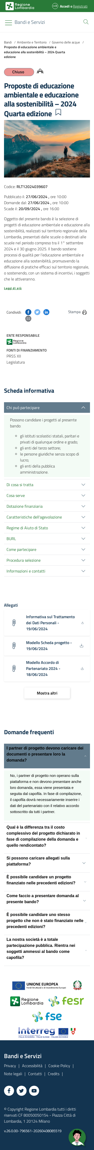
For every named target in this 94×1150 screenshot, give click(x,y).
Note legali (13, 1074)
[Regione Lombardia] (30, 22)
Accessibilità (32, 1066)
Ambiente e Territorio (32, 42)
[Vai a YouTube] (34, 1091)
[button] (85, 21)
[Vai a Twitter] (22, 1091)
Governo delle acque (66, 42)
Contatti (35, 1074)
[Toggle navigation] (9, 23)
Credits (53, 1074)
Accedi (65, 6)
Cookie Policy (59, 1066)
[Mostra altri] (47, 693)
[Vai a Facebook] (9, 1091)
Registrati (80, 6)
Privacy (10, 1066)
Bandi (8, 42)
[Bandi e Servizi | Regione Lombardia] (20, 6)
